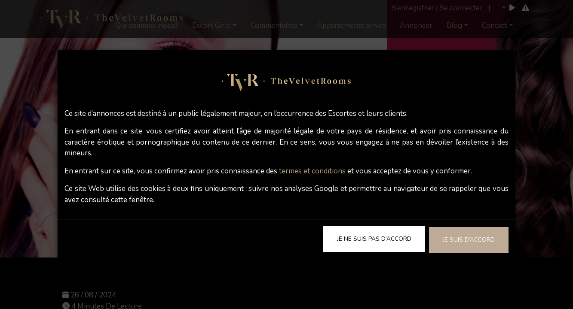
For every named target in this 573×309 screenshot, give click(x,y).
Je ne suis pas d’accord (374, 239)
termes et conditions (312, 171)
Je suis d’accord (469, 240)
